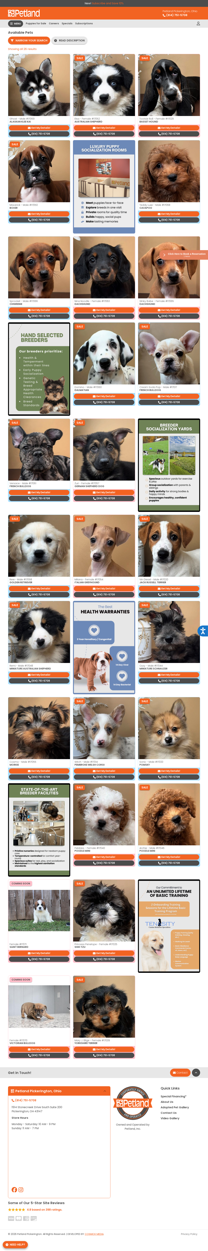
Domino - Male (88, 387)
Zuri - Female (87, 483)
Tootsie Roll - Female (156, 118)
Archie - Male (151, 848)
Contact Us (169, 1113)
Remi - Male (21, 665)
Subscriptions (84, 23)
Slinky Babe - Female (156, 301)
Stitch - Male (86, 762)
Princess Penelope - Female (96, 944)
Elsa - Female (87, 118)
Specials (67, 23)
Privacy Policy (189, 1234)
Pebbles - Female (90, 848)
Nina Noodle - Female (92, 301)
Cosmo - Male (23, 762)
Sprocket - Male (24, 301)
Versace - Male (23, 483)
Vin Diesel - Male (153, 579)
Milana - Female (89, 579)
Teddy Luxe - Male (154, 205)
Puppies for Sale (36, 23)
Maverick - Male (24, 205)
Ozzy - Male (151, 665)
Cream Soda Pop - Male (158, 387)
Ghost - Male (22, 118)
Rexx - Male (21, 579)
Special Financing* (173, 1096)
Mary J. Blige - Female (92, 1040)
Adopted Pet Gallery (175, 1107)
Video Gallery (170, 1118)
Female (18, 944)
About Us (167, 1102)
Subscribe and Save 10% (108, 3)
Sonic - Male (151, 762)
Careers (54, 23)
